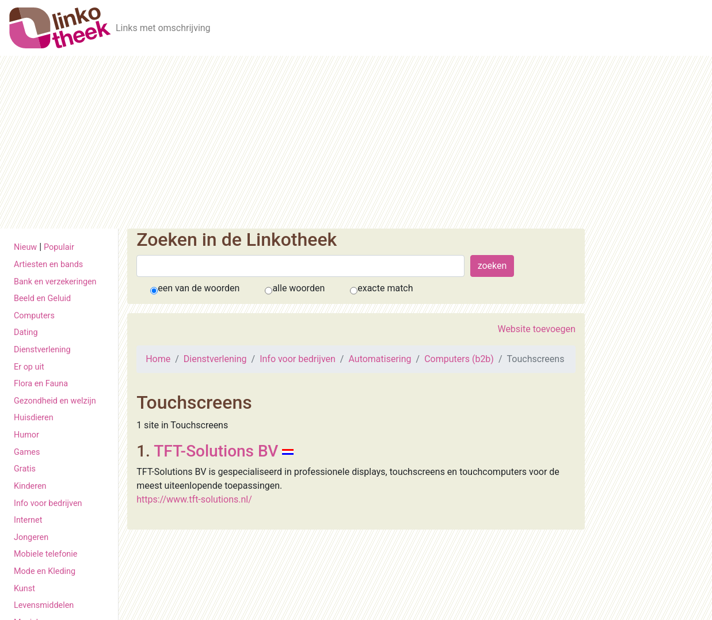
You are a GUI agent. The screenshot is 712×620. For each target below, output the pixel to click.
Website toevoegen (536, 329)
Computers (34, 316)
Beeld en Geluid (42, 298)
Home (158, 358)
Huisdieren (34, 418)
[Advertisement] (356, 142)
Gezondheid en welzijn (55, 401)
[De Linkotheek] (60, 28)
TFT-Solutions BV (216, 451)
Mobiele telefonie (45, 554)
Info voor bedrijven (48, 503)
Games (27, 452)
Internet (28, 520)
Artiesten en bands (48, 264)
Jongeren (31, 537)
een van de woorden (198, 288)
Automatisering (379, 358)
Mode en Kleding (44, 571)
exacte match (385, 288)
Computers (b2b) (459, 358)
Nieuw (25, 247)
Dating (26, 332)
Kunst (24, 589)
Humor (26, 435)
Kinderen (30, 486)
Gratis (25, 469)
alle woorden (298, 288)
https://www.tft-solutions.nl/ (194, 499)
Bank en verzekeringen (55, 282)
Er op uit (29, 367)
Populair (59, 247)
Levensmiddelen (44, 605)
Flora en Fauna (41, 384)
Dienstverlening (42, 350)
